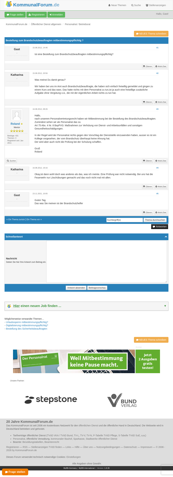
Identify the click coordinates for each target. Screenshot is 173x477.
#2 (157, 73)
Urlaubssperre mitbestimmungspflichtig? (27, 322)
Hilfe (77, 447)
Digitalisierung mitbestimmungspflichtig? (27, 325)
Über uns (88, 447)
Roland (15, 123)
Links (68, 447)
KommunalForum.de (16, 24)
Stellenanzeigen (156, 5)
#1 (157, 48)
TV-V (82, 435)
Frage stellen (15, 14)
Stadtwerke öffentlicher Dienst (101, 438)
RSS (25, 447)
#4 (157, 168)
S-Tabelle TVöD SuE (129, 435)
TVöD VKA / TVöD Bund (60, 435)
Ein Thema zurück (16, 219)
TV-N (89, 435)
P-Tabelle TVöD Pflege (105, 435)
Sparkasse (78, 438)
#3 (157, 109)
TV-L (76, 435)
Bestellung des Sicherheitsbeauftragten (26, 328)
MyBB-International (87, 468)
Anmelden (56, 14)
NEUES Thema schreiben (151, 33)
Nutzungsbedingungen (108, 447)
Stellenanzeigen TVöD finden (46, 447)
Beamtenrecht (51, 442)
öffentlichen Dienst (88, 425)
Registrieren (37, 14)
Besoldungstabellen (32, 442)
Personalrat (19, 438)
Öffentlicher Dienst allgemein (46, 24)
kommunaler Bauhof (61, 438)
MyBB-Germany (70, 468)
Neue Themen (117, 5)
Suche (136, 5)
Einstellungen (73, 457)
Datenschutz (130, 447)
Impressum (146, 447)
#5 (157, 194)
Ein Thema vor (33, 219)
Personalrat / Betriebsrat (77, 24)
